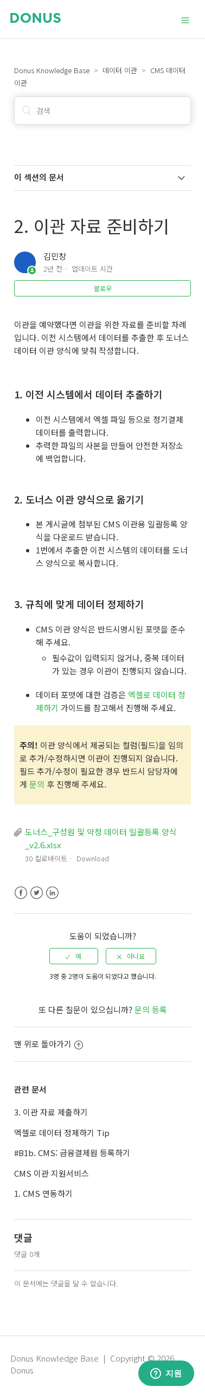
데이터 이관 (119, 70)
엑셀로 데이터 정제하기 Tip (62, 1132)
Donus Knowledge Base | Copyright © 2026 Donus (92, 1364)
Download (92, 858)
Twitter (36, 893)
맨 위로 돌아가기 (48, 1043)
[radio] (73, 956)
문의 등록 (150, 1009)
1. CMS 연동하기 (43, 1193)
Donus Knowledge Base (51, 70)
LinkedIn (52, 893)
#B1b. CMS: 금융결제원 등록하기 (72, 1152)
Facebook (21, 893)
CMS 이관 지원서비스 (51, 1173)
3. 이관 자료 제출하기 (51, 1112)
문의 (36, 784)
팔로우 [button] (103, 288)
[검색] (102, 110)
